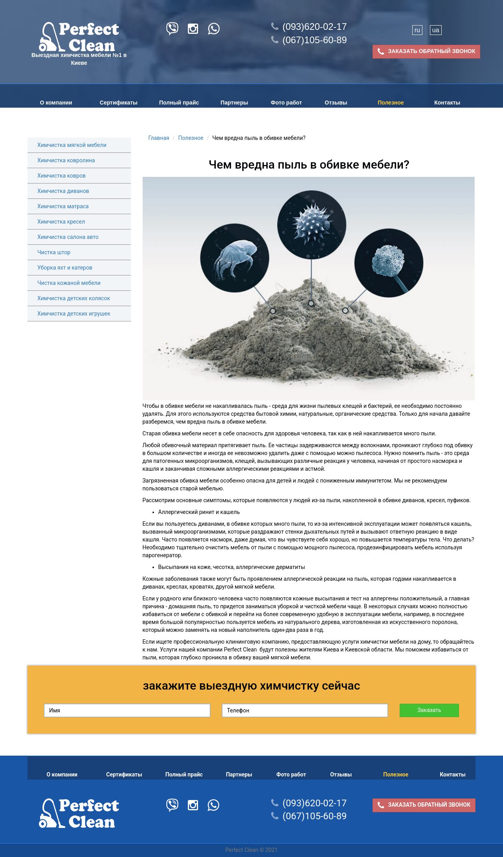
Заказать (429, 710)
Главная (159, 138)
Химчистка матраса (63, 206)
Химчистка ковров (61, 176)
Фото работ (286, 102)
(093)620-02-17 (309, 26)
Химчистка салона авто (68, 237)
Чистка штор (53, 252)
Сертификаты (119, 102)
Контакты (447, 102)
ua (435, 30)
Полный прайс (179, 102)
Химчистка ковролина (66, 160)
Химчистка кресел (61, 221)
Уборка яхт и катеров (64, 267)
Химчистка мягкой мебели (71, 145)
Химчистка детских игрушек (73, 313)
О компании (56, 102)
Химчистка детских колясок (73, 298)
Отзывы (336, 102)
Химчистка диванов (63, 191)
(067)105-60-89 (309, 40)
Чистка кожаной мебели (69, 283)
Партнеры (234, 102)
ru (417, 30)
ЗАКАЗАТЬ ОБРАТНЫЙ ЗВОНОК (426, 52)
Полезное (391, 102)
